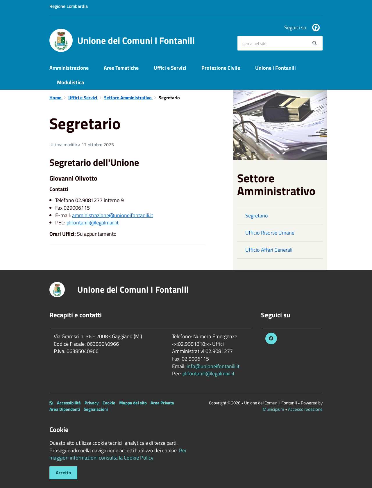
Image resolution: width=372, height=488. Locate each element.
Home (55, 97)
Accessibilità (69, 403)
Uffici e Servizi (170, 68)
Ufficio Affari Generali (268, 250)
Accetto (63, 472)
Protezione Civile (220, 68)
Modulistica (70, 82)
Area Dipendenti (64, 409)
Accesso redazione (305, 409)
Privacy (92, 403)
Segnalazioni (96, 409)
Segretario (256, 215)
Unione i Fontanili (275, 68)
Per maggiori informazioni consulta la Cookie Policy (118, 454)
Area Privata (162, 403)
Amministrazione (69, 68)
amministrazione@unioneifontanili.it (112, 215)
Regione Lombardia (68, 6)
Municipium (273, 409)
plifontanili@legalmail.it (93, 222)
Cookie (109, 403)
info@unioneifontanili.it (213, 366)
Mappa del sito (133, 403)
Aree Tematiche (121, 68)
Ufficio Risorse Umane (269, 233)
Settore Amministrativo (128, 97)
